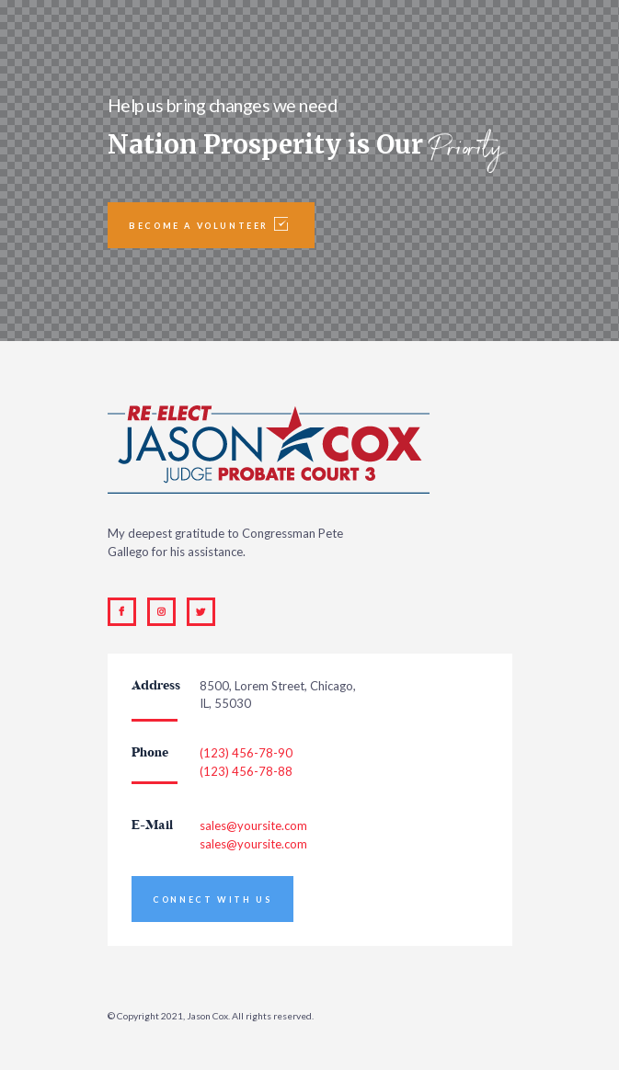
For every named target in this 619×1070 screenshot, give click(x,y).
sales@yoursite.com (253, 825)
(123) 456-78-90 (246, 753)
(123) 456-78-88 (246, 771)
